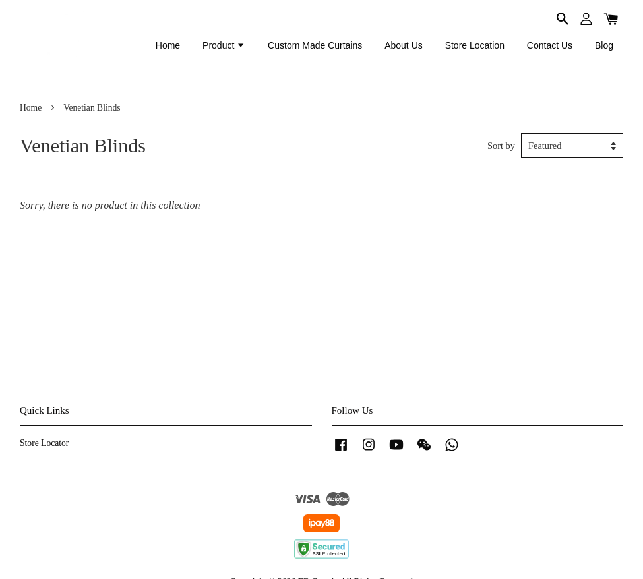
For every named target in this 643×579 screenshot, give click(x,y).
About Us (403, 45)
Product (223, 45)
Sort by (501, 145)
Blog (604, 45)
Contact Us (549, 45)
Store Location (475, 45)
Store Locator (44, 443)
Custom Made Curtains (315, 45)
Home (168, 45)
